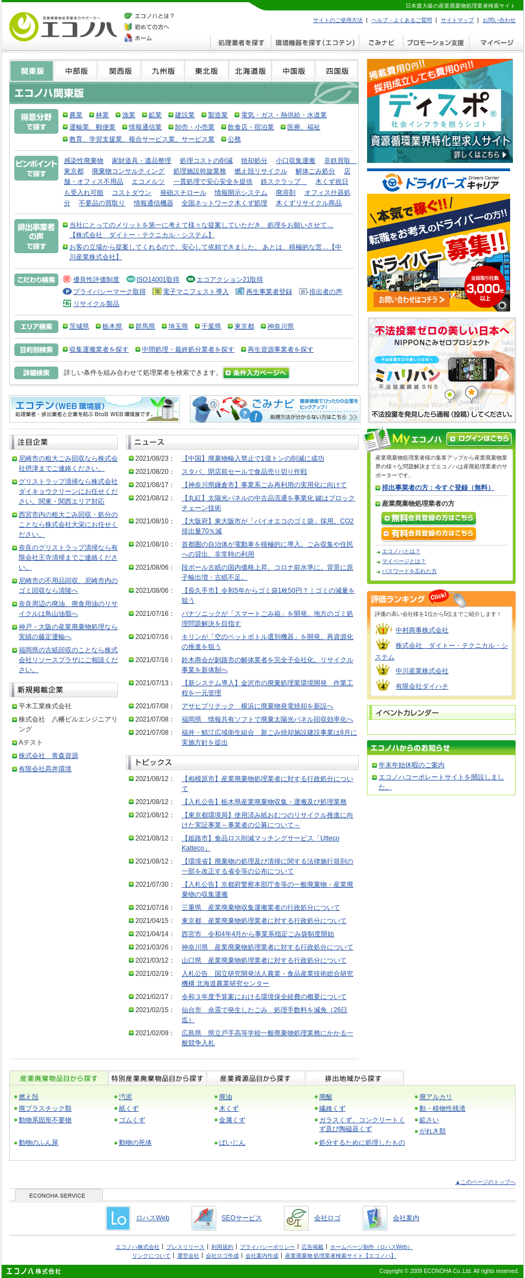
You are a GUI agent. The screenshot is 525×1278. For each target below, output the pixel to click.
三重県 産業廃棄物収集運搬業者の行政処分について (261, 907)
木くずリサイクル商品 (309, 203)
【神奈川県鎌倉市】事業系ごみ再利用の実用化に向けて (264, 485)
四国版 (337, 71)
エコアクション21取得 (229, 279)
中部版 (75, 71)
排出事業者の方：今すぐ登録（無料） (438, 487)
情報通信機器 (153, 203)
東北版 (206, 71)
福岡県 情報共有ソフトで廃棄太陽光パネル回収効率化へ (267, 719)
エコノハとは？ (401, 551)
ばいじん (232, 1142)
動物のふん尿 (38, 1142)
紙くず (129, 1108)
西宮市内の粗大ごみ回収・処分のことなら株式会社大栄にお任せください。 (68, 524)
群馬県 (145, 326)
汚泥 (125, 1097)
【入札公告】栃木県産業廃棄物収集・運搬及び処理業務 (264, 802)
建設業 (185, 115)
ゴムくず (132, 1120)
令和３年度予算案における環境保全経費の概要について (264, 997)
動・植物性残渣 (442, 1108)
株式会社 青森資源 (48, 756)
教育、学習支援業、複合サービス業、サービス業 (142, 139)
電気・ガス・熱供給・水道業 (284, 115)
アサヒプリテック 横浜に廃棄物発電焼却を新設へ (257, 706)
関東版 (31, 71)
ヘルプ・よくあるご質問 (401, 20)
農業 (76, 115)
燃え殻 (29, 1097)
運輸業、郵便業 (92, 127)
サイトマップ (457, 20)
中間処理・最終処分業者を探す (188, 349)
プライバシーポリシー (267, 1247)
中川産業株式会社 (422, 671)
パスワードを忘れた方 (409, 571)
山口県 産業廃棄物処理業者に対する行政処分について (264, 960)
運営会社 (188, 1256)
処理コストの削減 (206, 161)
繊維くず (332, 1108)
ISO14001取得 (157, 279)
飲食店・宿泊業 (251, 127)
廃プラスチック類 (45, 1108)
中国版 (293, 71)
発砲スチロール (183, 192)
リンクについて (151, 1256)
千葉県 (211, 326)
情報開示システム (241, 192)
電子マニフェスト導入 (196, 292)
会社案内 (406, 1218)
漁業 (128, 115)
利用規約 (222, 1247)
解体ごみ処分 (315, 171)
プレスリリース (185, 1247)
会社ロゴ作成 (222, 1256)
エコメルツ (148, 181)
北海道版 (249, 71)
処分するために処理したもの (362, 1142)
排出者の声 (325, 292)
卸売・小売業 (195, 127)
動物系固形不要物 (45, 1120)
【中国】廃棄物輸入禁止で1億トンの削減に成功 (253, 458)
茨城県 (79, 326)
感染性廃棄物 (83, 161)
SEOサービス (242, 1218)
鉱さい (429, 1120)
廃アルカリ (435, 1097)
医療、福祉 (303, 127)
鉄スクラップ (284, 181)
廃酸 (325, 1097)
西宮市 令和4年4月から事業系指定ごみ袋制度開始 (258, 934)
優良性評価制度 (96, 279)
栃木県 (112, 326)
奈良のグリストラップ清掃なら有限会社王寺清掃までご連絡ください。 (68, 557)
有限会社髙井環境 (45, 769)
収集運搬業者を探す (99, 349)
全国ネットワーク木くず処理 (224, 203)
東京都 (244, 326)
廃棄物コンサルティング (128, 171)
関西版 (119, 71)
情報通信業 (145, 127)
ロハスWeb (152, 1218)
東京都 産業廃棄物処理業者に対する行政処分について (264, 921)
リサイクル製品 (96, 304)
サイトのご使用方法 (338, 20)
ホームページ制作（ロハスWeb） (371, 1247)
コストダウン (131, 192)
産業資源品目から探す (255, 1078)
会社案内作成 (261, 1256)
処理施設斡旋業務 (199, 171)
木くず (229, 1108)
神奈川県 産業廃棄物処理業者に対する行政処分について (267, 947)
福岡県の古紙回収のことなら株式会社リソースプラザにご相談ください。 (68, 660)
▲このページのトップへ (485, 1182)
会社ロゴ (327, 1218)
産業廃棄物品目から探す (58, 1078)
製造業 (218, 115)
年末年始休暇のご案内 (412, 765)
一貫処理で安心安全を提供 (213, 181)
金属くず (232, 1120)
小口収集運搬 (295, 161)
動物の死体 (135, 1142)
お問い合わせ (499, 20)
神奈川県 (280, 326)
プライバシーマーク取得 (109, 292)
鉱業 (155, 115)
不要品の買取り (102, 203)
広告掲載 (313, 1247)
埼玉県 (178, 326)
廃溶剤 (286, 192)
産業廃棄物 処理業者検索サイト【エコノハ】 (341, 1256)
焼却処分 (254, 161)
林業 (102, 115)
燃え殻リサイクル (260, 171)
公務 (234, 139)
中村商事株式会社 (422, 630)
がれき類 (432, 1131)
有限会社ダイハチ (422, 686)
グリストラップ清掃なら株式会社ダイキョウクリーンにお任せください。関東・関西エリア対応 (68, 491)
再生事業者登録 (269, 292)
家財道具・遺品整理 (141, 161)
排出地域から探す (354, 1078)
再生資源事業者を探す (281, 349)
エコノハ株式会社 (138, 1247)
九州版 (162, 71)
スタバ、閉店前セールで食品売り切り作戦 (244, 472)
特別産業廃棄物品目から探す (157, 1078)
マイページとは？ (404, 561)
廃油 (225, 1097)
